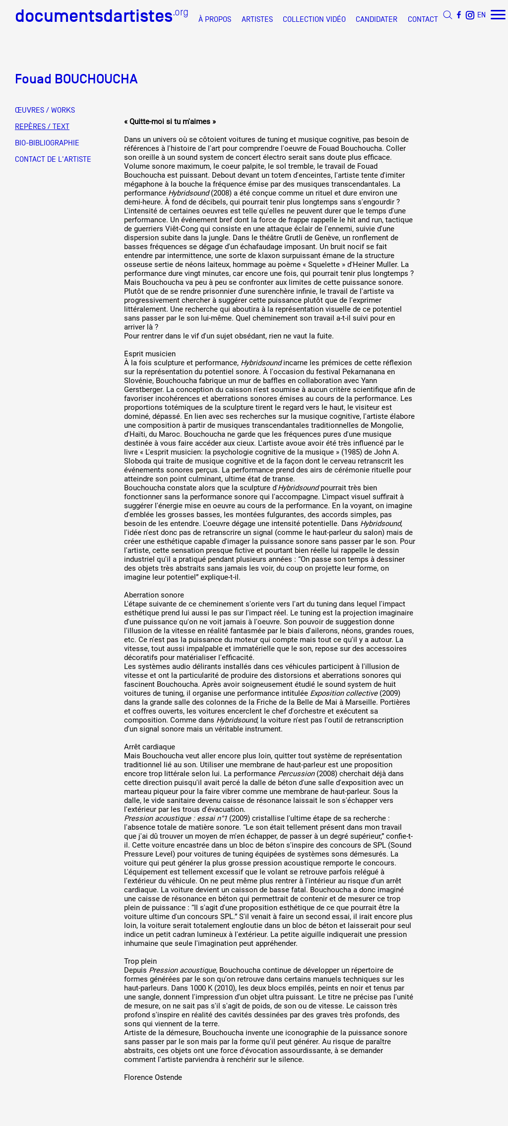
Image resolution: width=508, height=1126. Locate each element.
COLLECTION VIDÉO (314, 19)
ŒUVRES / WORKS (45, 110)
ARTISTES (257, 19)
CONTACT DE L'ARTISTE (53, 159)
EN (481, 14)
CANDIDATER (376, 19)
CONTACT (423, 19)
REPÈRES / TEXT (42, 126)
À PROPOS (214, 19)
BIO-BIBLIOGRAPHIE (47, 142)
